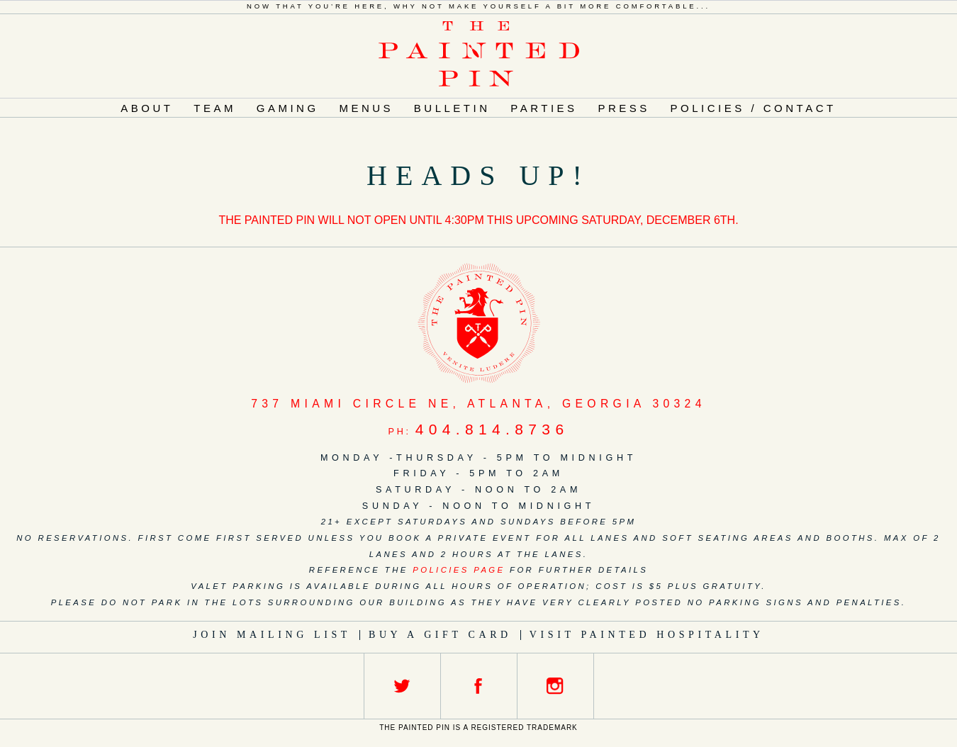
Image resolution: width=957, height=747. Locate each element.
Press (623, 108)
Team (215, 108)
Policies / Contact (753, 108)
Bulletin (452, 108)
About (147, 108)
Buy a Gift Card (440, 634)
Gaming (288, 108)
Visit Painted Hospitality (647, 634)
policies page (459, 570)
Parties (543, 108)
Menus (366, 108)
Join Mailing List (272, 634)
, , (478, 404)
